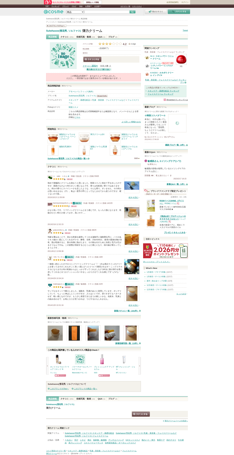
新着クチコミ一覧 (126, 311)
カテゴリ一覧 (125, 6)
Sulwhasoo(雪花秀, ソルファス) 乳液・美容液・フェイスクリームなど (146, 433)
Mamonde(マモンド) (79, 373)
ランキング (55, 6)
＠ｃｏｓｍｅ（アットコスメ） (156, 262)
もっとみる (181, 294)
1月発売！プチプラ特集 (156, 272)
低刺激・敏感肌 (100, 440)
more (136, 158)
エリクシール (155, 63)
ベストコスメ (137, 6)
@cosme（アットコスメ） (82, 453)
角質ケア (161, 440)
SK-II (152, 56)
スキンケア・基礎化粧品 (79, 100)
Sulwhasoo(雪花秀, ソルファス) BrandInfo (103, 96)
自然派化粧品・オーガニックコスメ (120, 443)
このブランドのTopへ (59, 389)
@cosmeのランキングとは (177, 100)
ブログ (73, 6)
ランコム (53, 373)
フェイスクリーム (129, 451)
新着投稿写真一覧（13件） (127, 343)
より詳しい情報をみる (131, 122)
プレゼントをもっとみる (174, 232)
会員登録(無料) (172, 2)
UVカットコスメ (133, 440)
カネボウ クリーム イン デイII (161, 74)
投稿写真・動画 (85, 37)
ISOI (95, 373)
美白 (89, 440)
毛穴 (76, 440)
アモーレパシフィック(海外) (81, 91)
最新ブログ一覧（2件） (175, 145)
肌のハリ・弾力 (148, 440)
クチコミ (66, 37)
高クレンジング (75, 443)
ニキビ (83, 440)
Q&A (81, 6)
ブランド (65, 6)
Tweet (185, 30)
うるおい (69, 440)
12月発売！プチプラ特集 (157, 290)
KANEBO (154, 73)
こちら (77, 117)
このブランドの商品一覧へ (85, 389)
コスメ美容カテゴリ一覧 (56, 451)
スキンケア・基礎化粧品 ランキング (163, 91)
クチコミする (92, 59)
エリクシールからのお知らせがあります (167, 63)
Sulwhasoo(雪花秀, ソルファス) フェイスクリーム (86, 436)
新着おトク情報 (92, 2)
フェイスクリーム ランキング (160, 94)
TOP (47, 6)
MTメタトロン (121, 373)
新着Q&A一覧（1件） (176, 184)
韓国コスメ (73, 107)
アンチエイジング (116, 440)
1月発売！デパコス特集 (156, 277)
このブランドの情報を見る (56, 25)
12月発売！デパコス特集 (157, 285)
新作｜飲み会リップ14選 (157, 281)
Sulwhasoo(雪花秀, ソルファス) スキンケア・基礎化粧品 (89, 433)
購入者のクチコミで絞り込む (98, 69)
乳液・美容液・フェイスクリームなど (108, 100)
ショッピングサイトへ (60, 375)
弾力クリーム (92, 31)
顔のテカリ (171, 440)
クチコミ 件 (90, 66)
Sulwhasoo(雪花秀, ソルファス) (63, 31)
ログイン (185, 2)
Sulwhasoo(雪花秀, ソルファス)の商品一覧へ (67, 158)
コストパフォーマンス (93, 443)
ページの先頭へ (176, 421)
